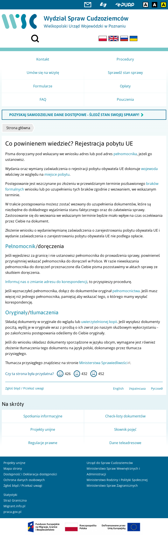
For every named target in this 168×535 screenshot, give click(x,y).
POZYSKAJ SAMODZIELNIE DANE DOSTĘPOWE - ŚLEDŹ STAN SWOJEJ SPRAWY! (74, 114)
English (118, 388)
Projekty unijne (14, 463)
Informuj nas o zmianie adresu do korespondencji (46, 281)
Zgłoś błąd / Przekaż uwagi (24, 388)
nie (93, 373)
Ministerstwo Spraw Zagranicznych (112, 485)
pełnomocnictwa (126, 290)
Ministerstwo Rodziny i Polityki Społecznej (117, 480)
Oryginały (16, 312)
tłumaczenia (44, 312)
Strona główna (18, 127)
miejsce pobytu (57, 174)
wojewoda (149, 168)
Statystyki (10, 495)
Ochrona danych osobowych (24, 480)
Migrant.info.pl (14, 506)
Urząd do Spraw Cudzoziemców (110, 463)
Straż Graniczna (15, 500)
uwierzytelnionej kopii (99, 321)
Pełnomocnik (20, 246)
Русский (157, 388)
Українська (137, 388)
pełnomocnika (125, 153)
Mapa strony (13, 468)
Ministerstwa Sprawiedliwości (104, 362)
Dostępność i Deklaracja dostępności (30, 474)
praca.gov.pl (12, 512)
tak (60, 373)
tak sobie (77, 373)
